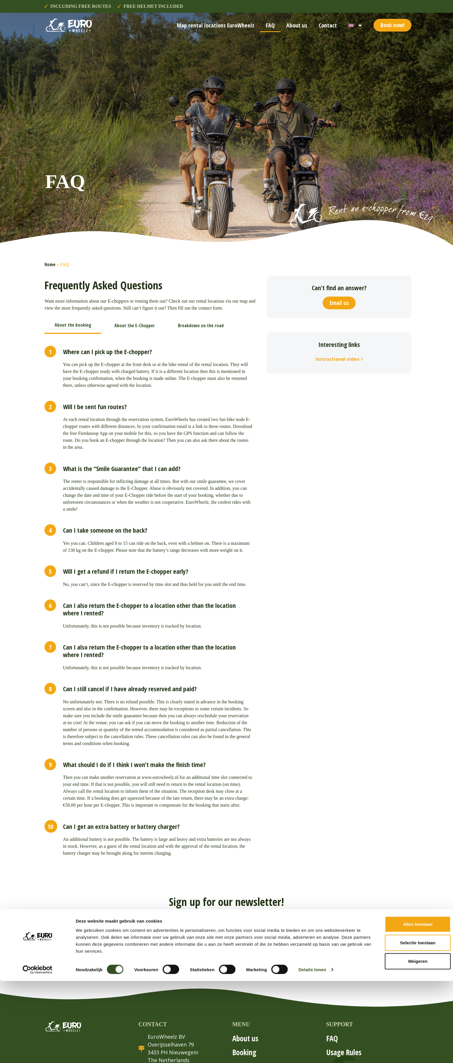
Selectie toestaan (390, 1024)
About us (296, 25)
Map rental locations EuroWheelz (215, 25)
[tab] (72, 325)
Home (49, 264)
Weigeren (390, 1042)
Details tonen (312, 1051)
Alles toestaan (390, 1005)
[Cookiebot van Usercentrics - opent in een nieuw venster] (37, 1051)
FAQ (270, 25)
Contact (328, 25)
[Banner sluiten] (444, 1000)
